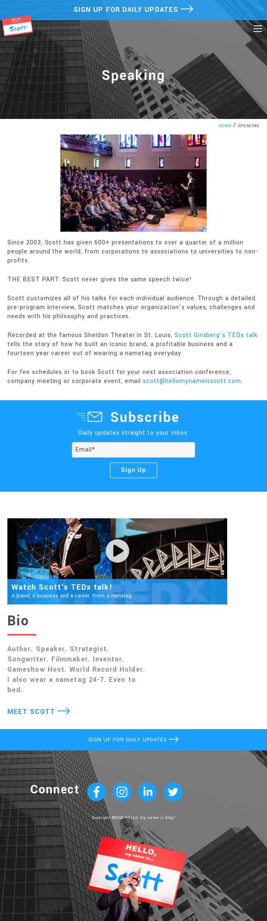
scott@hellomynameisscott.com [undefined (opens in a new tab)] (192, 381)
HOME (225, 126)
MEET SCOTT (38, 711)
